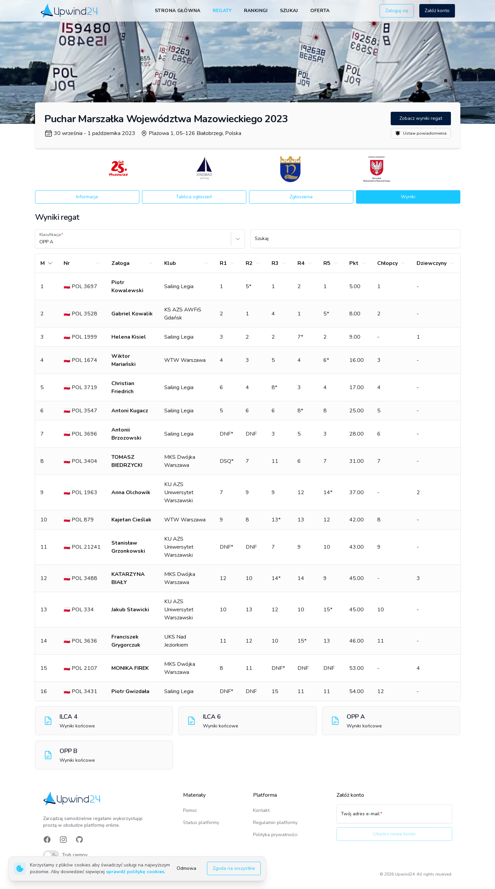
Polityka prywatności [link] (275, 834)
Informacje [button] (87, 197)
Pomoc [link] (190, 810)
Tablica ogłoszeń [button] (194, 197)
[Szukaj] (355, 241)
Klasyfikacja (50, 234)
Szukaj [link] (289, 10)
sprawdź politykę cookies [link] (135, 871)
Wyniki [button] (408, 197)
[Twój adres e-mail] (394, 817)
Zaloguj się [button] (396, 10)
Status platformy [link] (201, 822)
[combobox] (40, 242)
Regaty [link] (222, 10)
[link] (69, 10)
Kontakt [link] (261, 810)
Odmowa (186, 868)
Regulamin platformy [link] (275, 822)
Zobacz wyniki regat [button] (420, 118)
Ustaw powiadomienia (421, 133)
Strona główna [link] (178, 10)
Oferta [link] (320, 10)
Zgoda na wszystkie (234, 868)
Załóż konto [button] (437, 10)
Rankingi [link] (256, 10)
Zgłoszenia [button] (301, 197)
